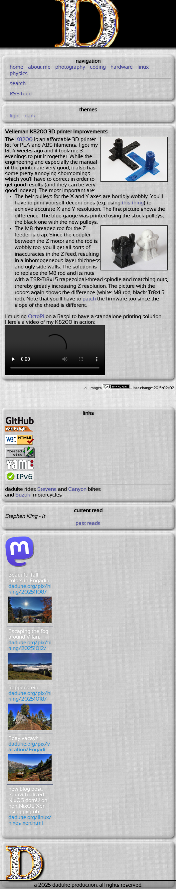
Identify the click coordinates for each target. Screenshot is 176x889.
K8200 (24, 139)
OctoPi (36, 316)
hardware (121, 67)
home (16, 67)
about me (39, 67)
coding (98, 67)
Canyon (77, 489)
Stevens (47, 489)
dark (30, 115)
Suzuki (23, 495)
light (15, 115)
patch (89, 298)
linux (143, 67)
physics (19, 73)
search (18, 83)
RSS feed (21, 93)
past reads (88, 523)
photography (70, 67)
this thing (133, 202)
